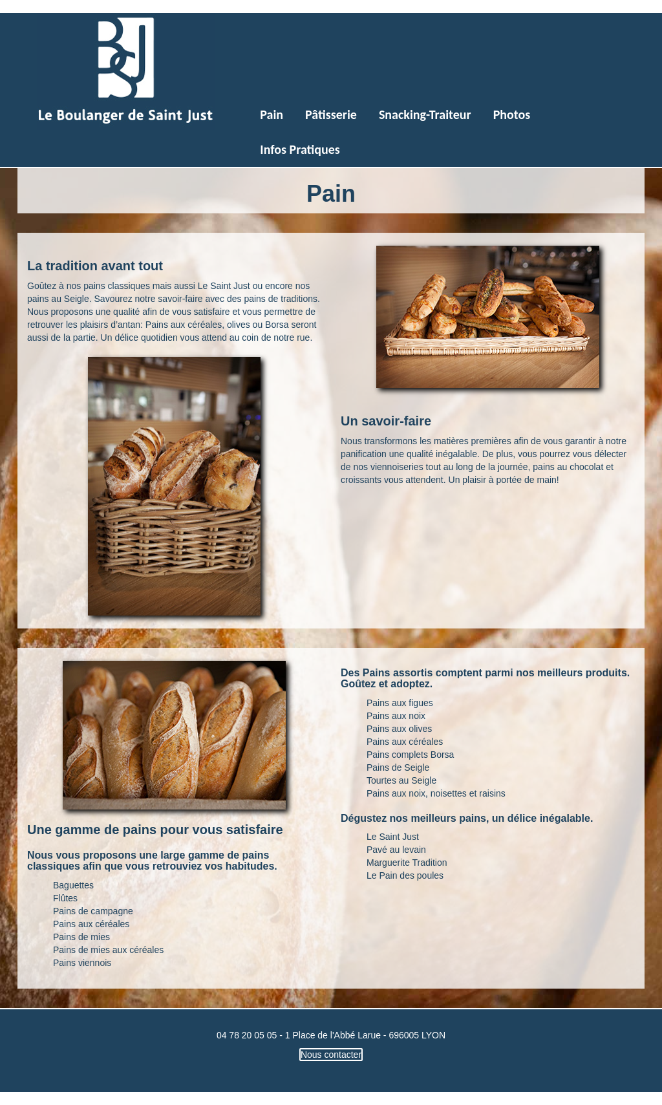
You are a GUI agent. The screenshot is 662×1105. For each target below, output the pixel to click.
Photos (512, 114)
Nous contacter (331, 1054)
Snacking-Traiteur (425, 114)
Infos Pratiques (299, 149)
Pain (271, 114)
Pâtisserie (331, 114)
